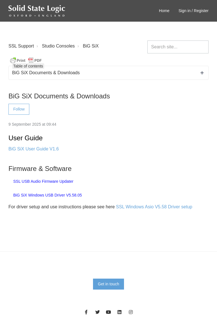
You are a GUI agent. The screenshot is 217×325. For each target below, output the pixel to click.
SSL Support (21, 46)
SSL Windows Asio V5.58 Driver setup (154, 206)
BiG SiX (91, 46)
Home (164, 10)
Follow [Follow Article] (19, 109)
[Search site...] (178, 46)
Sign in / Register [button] (193, 10)
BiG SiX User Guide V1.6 (33, 148)
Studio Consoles (58, 46)
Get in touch (108, 284)
